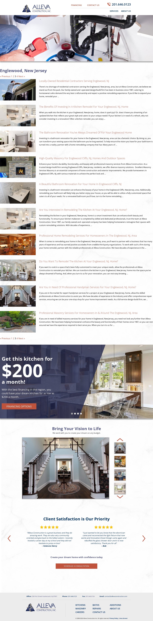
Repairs (97, 608)
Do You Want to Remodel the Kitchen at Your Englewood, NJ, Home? (78, 261)
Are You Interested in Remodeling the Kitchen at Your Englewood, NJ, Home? (83, 209)
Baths (96, 605)
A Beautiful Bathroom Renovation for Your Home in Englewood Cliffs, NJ (80, 184)
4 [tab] (81, 414)
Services (114, 11)
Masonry (80, 608)
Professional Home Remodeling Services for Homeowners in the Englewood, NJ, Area (88, 235)
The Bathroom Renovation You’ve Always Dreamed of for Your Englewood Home (85, 132)
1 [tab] (72, 414)
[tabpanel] (76, 381)
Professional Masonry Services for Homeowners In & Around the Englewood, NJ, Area (88, 313)
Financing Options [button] (19, 406)
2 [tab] (75, 414)
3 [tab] (78, 414)
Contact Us (93, 5)
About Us (126, 11)
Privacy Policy (113, 618)
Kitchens (80, 605)
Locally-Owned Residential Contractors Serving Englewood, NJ (74, 81)
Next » (21, 76)
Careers (79, 612)
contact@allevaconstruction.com (116, 596)
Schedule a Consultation (76, 566)
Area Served (123, 618)
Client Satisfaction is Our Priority (76, 519)
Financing (76, 5)
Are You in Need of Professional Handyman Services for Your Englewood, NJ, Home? (87, 287)
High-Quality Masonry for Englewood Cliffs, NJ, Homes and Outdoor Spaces (82, 158)
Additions (115, 605)
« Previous (5, 76)
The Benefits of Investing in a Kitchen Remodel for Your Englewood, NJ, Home (83, 106)
